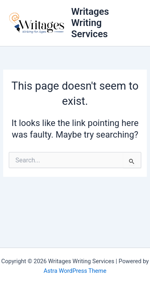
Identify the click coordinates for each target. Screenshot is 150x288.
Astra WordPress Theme (75, 270)
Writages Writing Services (90, 23)
